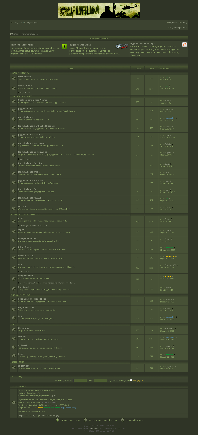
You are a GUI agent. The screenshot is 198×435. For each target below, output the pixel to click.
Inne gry (22, 336)
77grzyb (168, 126)
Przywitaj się (25, 92)
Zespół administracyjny (28, 415)
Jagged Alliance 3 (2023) (29, 197)
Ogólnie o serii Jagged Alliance (32, 100)
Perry (167, 288)
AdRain (168, 308)
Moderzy (39, 407)
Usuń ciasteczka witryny (49, 415)
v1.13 (20, 218)
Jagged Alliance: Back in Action (33, 152)
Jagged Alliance (25, 108)
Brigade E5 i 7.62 (26, 307)
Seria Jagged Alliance (21, 96)
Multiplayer (24, 225)
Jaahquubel (170, 118)
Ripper (167, 219)
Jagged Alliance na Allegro (142, 43)
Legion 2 (22, 229)
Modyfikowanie (25, 275)
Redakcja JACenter (52, 407)
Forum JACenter (25, 85)
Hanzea (168, 109)
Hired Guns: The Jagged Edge (32, 299)
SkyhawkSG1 (170, 265)
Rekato (168, 144)
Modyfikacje (25, 159)
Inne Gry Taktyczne (20, 295)
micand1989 (170, 256)
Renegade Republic (27, 238)
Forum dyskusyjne (30, 34)
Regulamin (173, 22)
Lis (166, 172)
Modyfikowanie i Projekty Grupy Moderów (57, 283)
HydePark (22, 345)
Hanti (167, 181)
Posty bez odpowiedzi (177, 27)
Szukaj (184, 22)
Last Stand (24, 271)
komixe (168, 276)
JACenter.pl (15, 34)
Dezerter (168, 299)
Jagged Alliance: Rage (28, 189)
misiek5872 (169, 328)
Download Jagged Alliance (23, 44)
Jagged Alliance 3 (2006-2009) (32, 143)
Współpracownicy (68, 407)
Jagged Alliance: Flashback (30, 180)
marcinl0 (168, 135)
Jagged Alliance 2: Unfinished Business (36, 126)
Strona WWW (24, 76)
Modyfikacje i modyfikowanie (25, 214)
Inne (20, 264)
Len (166, 77)
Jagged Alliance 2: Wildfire (30, 134)
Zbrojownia (23, 328)
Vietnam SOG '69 (26, 255)
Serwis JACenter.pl (20, 73)
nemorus (169, 346)
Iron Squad (23, 287)
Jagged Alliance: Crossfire (30, 163)
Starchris (169, 248)
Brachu (168, 207)
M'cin (167, 100)
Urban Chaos (24, 247)
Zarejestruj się (31, 22)
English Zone (17, 362)
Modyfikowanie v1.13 (28, 283)
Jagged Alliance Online (80, 44)
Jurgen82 (168, 152)
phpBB (94, 428)
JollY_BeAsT (169, 366)
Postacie (22, 206)
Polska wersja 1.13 (39, 225)
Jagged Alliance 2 (26, 117)
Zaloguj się (17, 22)
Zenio (167, 164)
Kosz (20, 354)
